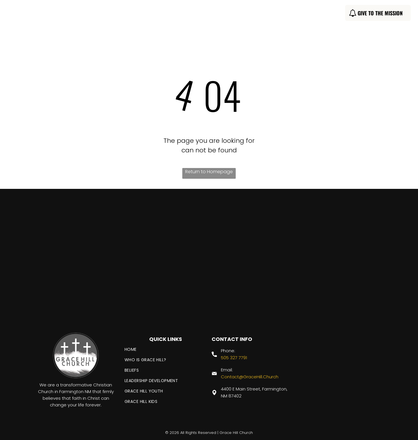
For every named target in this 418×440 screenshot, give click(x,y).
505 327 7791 (234, 358)
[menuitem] (121, 14)
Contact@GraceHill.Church (249, 377)
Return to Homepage (209, 171)
